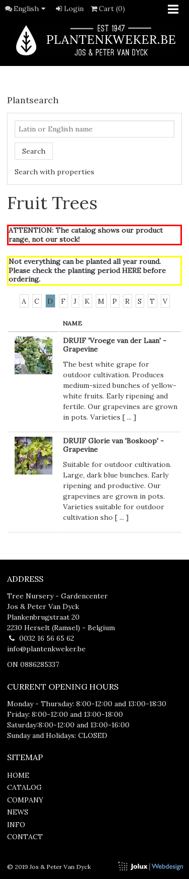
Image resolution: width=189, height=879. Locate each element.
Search (33, 151)
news (17, 812)
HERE (131, 270)
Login (69, 8)
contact (25, 836)
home (18, 775)
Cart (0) (107, 8)
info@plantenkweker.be (46, 648)
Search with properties (54, 171)
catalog (24, 787)
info (16, 824)
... (129, 417)
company (25, 799)
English (31, 8)
